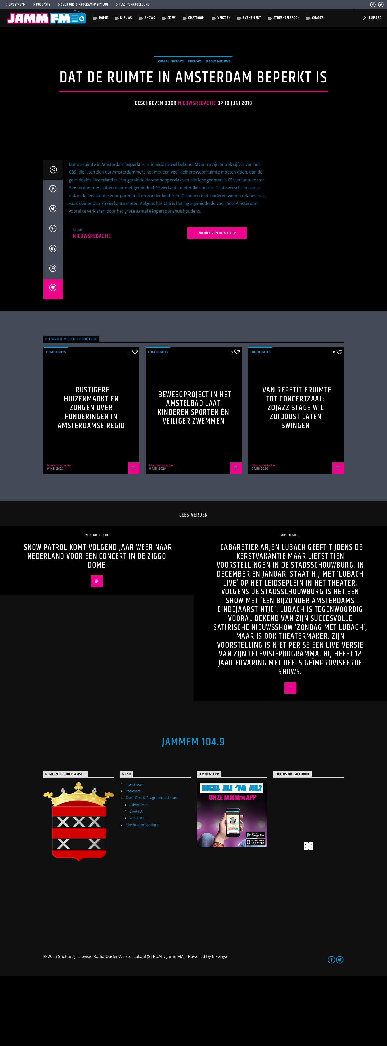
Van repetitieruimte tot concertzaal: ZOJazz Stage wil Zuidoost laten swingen (297, 478)
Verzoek (224, 18)
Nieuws (126, 18)
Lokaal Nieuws (170, 96)
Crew (171, 18)
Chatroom (196, 18)
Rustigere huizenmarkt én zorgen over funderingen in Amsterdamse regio (91, 478)
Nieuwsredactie (197, 138)
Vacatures (137, 887)
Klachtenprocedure (132, 4)
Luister (371, 18)
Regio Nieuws (218, 96)
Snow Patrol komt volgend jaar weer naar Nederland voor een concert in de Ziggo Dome (98, 626)
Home (103, 18)
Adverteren (139, 874)
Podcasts (41, 4)
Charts (318, 18)
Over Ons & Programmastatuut (82, 4)
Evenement (252, 18)
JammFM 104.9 (193, 812)
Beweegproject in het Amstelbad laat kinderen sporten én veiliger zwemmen (194, 477)
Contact (136, 881)
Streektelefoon (286, 18)
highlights (56, 421)
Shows (150, 18)
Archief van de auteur (217, 303)
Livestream (15, 4)
